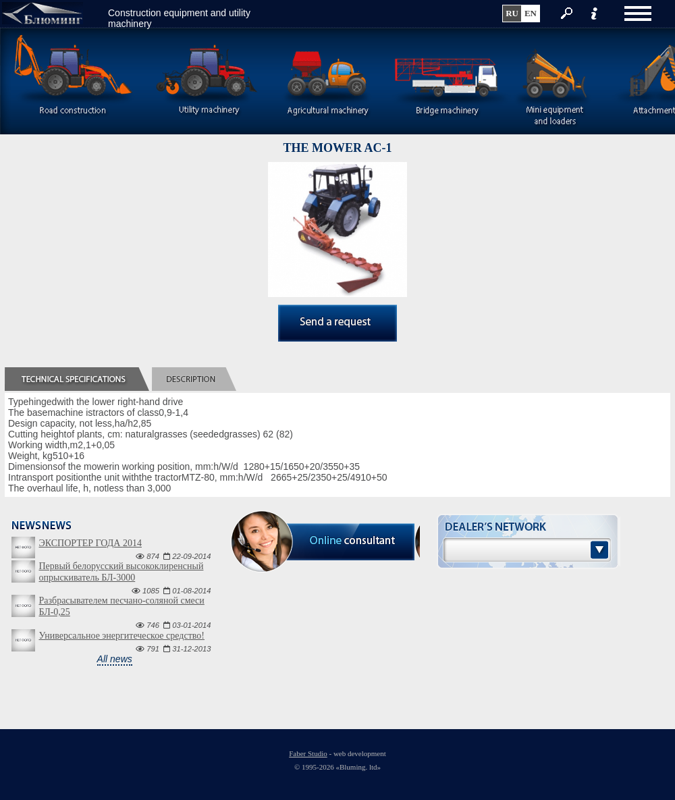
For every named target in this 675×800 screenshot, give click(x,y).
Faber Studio (308, 753)
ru (512, 13)
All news (114, 659)
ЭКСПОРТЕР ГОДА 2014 (89, 543)
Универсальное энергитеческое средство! (121, 636)
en (530, 13)
